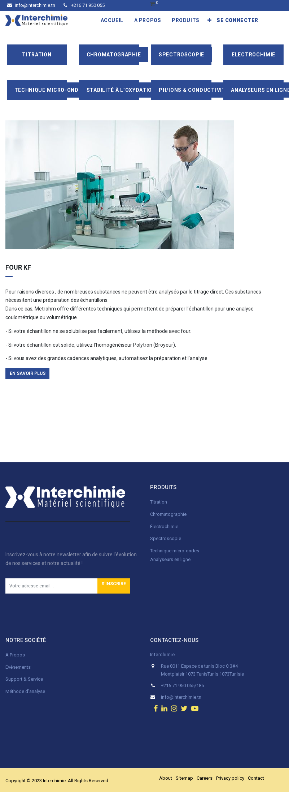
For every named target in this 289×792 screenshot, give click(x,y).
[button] (209, 20)
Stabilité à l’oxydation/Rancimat (136, 90)
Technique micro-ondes (174, 550)
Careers (205, 778)
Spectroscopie (181, 54)
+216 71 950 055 (84, 5)
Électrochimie (164, 526)
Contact (256, 778)
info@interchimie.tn (31, 5)
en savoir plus (27, 373)
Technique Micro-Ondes (50, 90)
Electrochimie (253, 54)
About (165, 778)
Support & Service (24, 679)
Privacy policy (230, 778)
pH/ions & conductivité (194, 90)
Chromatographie (114, 54)
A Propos (15, 655)
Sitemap (184, 778)
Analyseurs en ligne (170, 559)
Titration (36, 54)
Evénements (18, 667)
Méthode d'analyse (25, 691)
